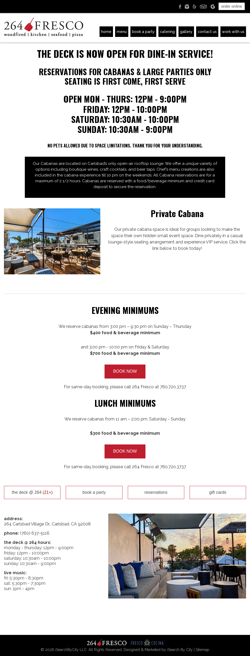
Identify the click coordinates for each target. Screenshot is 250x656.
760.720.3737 (173, 386)
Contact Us (207, 32)
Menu (122, 32)
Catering (167, 32)
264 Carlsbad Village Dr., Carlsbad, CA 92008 (47, 523)
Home (106, 32)
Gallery (186, 32)
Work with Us (233, 32)
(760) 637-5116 (34, 533)
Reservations (155, 492)
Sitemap (202, 650)
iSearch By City (180, 650)
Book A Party (143, 32)
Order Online (231, 6)
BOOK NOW (125, 371)
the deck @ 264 (32, 492)
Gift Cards (217, 492)
